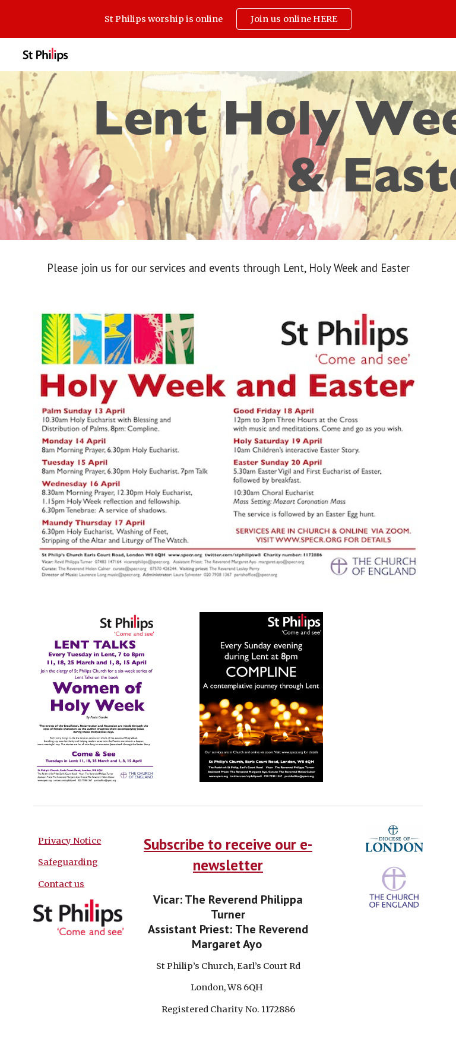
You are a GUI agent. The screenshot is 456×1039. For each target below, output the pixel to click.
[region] (228, 19)
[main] (227, 268)
